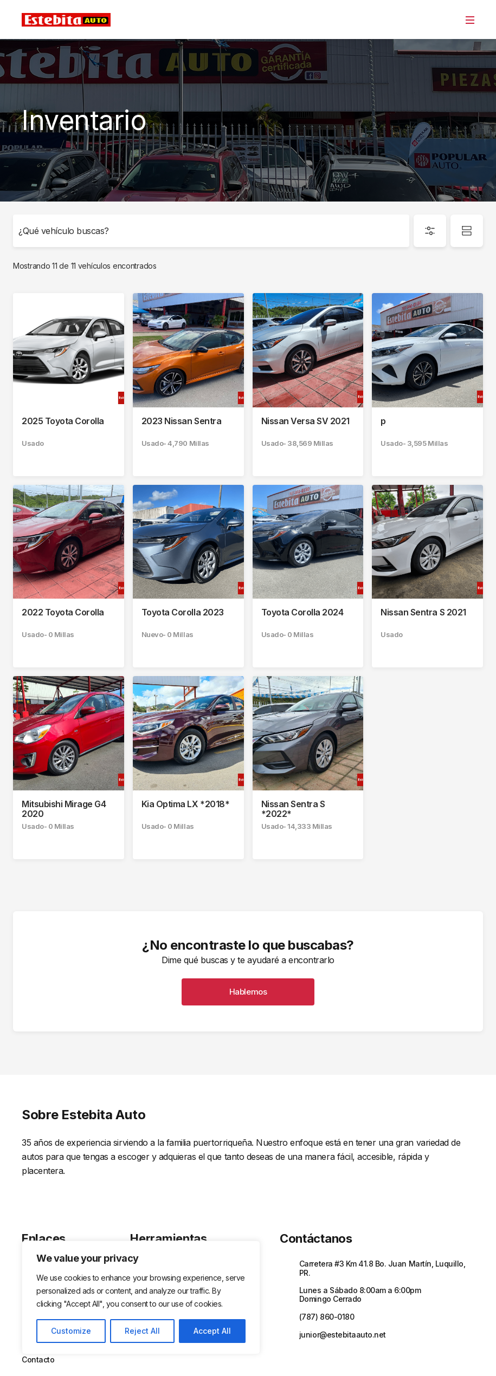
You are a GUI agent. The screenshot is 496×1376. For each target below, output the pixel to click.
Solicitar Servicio (159, 1227)
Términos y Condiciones (349, 1352)
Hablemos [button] (248, 916)
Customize (71, 1330)
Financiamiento (157, 1189)
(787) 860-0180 (326, 1240)
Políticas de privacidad (269, 1352)
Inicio (31, 1189)
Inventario (39, 1208)
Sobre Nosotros (49, 1227)
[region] (141, 1297)
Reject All (142, 1330)
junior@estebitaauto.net (342, 1258)
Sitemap (407, 1352)
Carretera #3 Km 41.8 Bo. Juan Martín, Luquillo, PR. (382, 1192)
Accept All (212, 1330)
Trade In (144, 1208)
